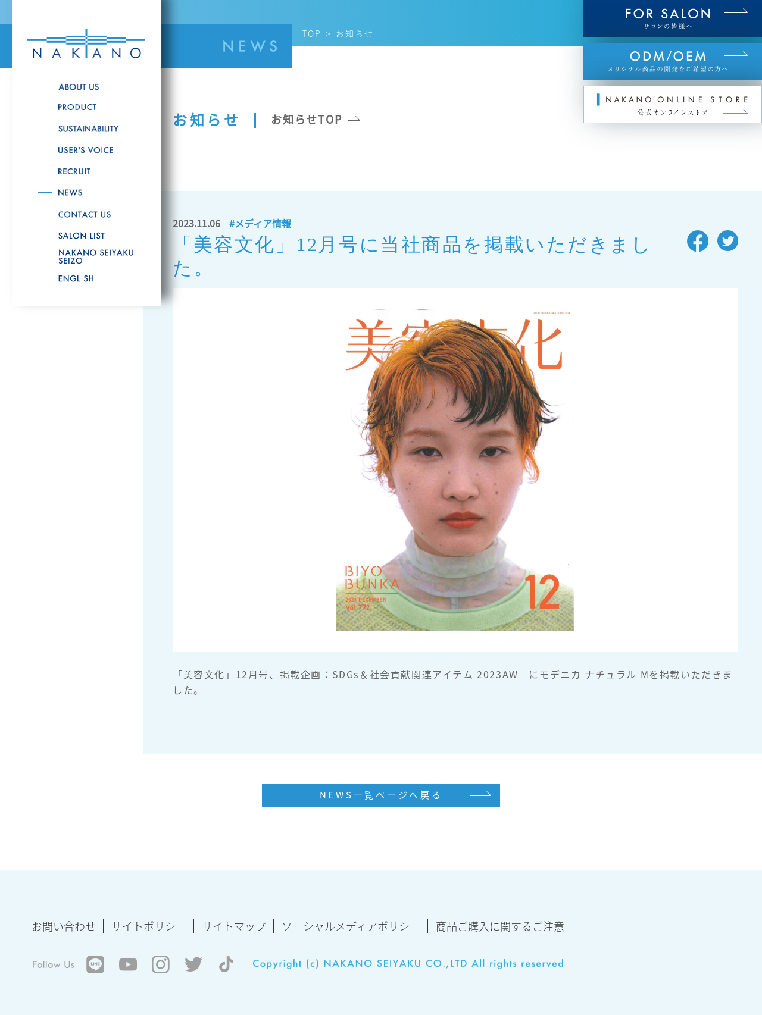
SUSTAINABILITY (86, 128)
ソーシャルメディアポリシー (351, 926)
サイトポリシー (148, 926)
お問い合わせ (64, 926)
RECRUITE (86, 171)
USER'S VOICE (86, 150)
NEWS (86, 193)
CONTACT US (86, 214)
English (86, 278)
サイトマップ (234, 926)
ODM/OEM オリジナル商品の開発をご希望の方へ (672, 61)
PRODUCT (86, 107)
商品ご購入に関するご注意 (500, 926)
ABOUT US (86, 87)
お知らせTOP (306, 119)
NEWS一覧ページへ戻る (381, 794)
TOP (311, 33)
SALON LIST (86, 236)
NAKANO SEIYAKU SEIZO (86, 257)
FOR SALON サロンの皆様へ (672, 18)
